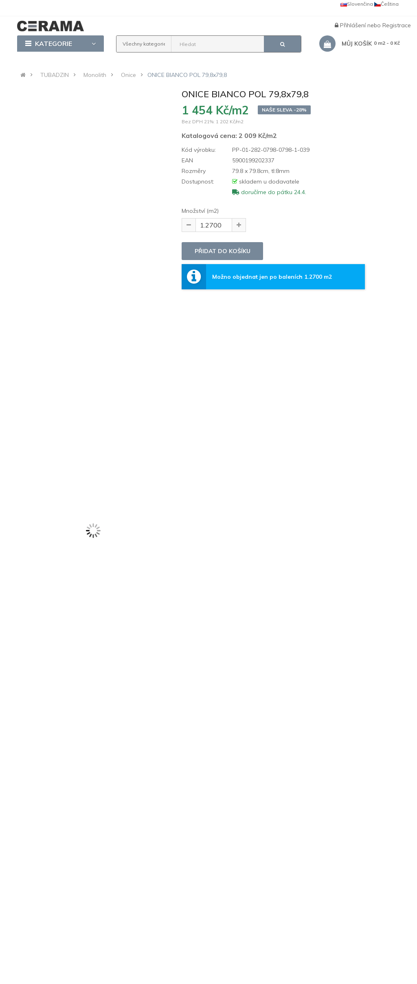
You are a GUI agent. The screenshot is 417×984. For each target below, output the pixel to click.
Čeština (386, 4)
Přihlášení (353, 25)
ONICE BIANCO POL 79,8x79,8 (187, 75)
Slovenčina (356, 4)
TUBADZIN (54, 75)
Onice (128, 75)
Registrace (396, 25)
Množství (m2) (200, 210)
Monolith (94, 75)
